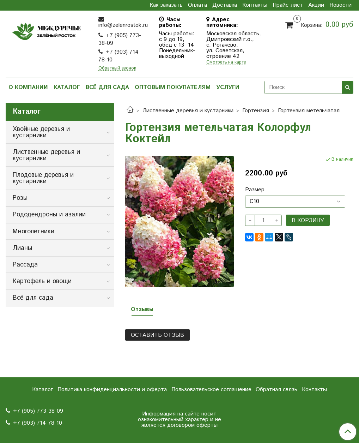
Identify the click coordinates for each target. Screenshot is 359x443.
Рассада (25, 264)
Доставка (224, 5)
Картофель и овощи (42, 281)
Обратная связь (276, 389)
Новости (340, 5)
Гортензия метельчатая (309, 111)
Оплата (197, 5)
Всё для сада (107, 87)
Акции (316, 5)
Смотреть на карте (226, 62)
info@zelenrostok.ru (123, 25)
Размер (254, 190)
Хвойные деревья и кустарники (41, 132)
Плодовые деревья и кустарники (43, 178)
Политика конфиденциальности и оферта (112, 389)
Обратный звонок (117, 68)
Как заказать (166, 5)
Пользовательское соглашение (211, 389)
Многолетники (33, 231)
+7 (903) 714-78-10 (119, 56)
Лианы (22, 248)
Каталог (67, 87)
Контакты (254, 5)
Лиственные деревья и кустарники (187, 111)
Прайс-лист (288, 5)
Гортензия (255, 111)
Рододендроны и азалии (49, 214)
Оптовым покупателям (173, 87)
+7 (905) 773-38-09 (119, 39)
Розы (20, 198)
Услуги (227, 87)
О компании (28, 87)
